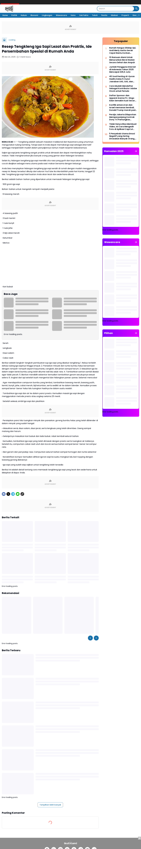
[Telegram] (13, 494)
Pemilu (104, 15)
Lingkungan (47, 15)
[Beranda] (4, 39)
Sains (73, 15)
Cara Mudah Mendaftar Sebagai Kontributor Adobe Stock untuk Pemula (123, 88)
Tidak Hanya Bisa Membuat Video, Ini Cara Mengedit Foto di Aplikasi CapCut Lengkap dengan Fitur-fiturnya (123, 126)
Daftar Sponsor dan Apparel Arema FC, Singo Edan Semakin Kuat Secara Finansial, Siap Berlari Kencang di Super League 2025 (122, 98)
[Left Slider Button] (90, 638)
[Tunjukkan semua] (135, 151)
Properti (125, 15)
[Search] (115, 8)
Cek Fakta (83, 15)
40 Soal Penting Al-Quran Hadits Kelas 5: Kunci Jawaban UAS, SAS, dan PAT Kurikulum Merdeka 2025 (122, 79)
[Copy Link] (22, 494)
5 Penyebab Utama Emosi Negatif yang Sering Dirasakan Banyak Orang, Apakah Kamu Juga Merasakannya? (122, 136)
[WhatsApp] (17, 494)
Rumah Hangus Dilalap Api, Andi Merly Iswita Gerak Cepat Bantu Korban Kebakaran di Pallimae (122, 50)
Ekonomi (34, 15)
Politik (14, 15)
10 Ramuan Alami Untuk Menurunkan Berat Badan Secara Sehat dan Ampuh (122, 60)
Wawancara (61, 15)
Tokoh (95, 15)
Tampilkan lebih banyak (50, 805)
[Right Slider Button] (137, 15)
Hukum (24, 15)
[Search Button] (136, 8)
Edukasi (114, 15)
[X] (8, 494)
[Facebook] (4, 494)
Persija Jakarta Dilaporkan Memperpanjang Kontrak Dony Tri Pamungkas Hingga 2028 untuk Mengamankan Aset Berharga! (122, 117)
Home (5, 15)
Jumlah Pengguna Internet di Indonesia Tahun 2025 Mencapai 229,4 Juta (122, 69)
